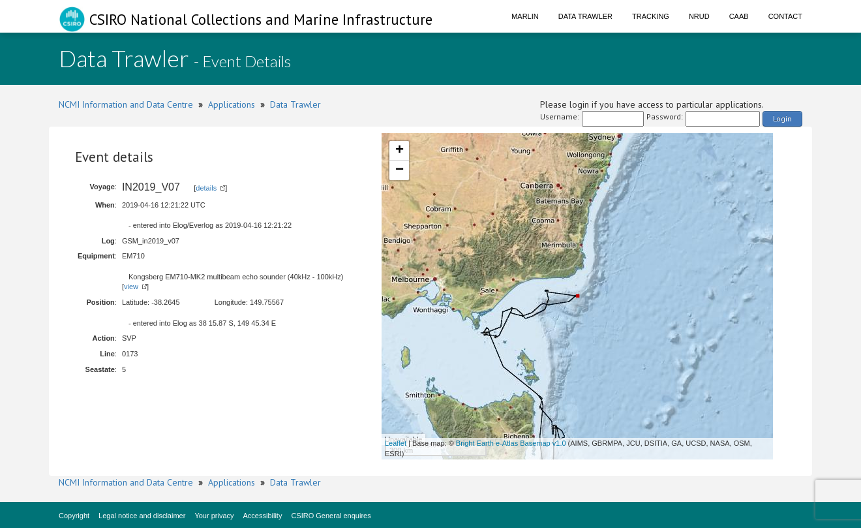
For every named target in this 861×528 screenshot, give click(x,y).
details (206, 188)
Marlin (525, 16)
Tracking (650, 16)
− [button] (399, 170)
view (131, 286)
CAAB (739, 16)
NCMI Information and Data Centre (126, 104)
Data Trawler (585, 16)
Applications (231, 104)
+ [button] (399, 151)
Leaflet (395, 443)
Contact (785, 16)
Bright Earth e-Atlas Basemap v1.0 (511, 443)
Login (782, 118)
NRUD (699, 16)
